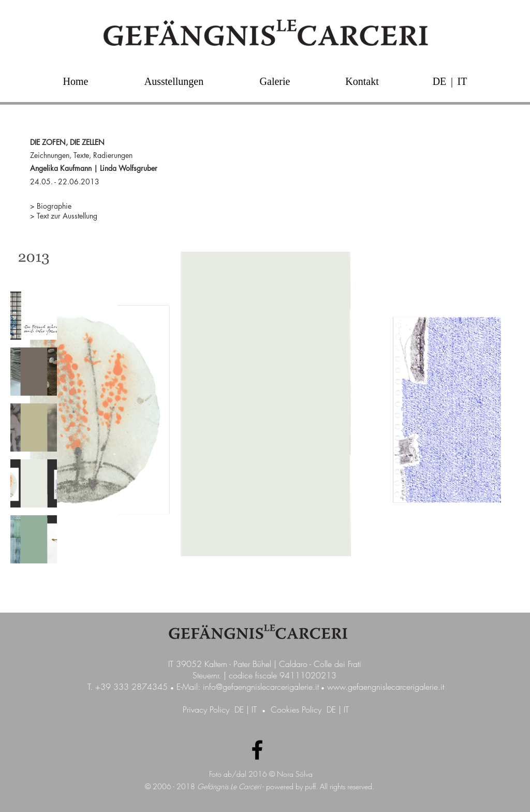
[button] (452, 81)
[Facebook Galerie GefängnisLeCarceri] (257, 750)
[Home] (76, 81)
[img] (33, 260)
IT (254, 709)
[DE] (439, 81)
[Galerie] (274, 81)
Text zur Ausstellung (67, 216)
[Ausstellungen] (174, 81)
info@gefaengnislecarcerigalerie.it (261, 686)
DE (239, 709)
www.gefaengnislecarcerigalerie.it (385, 686)
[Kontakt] (362, 81)
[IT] (462, 81)
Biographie (54, 206)
